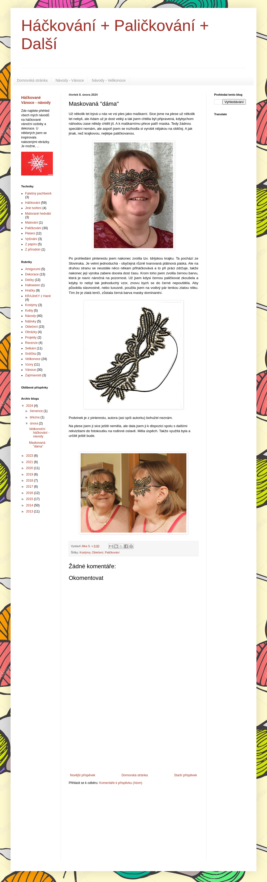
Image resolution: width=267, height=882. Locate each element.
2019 (30, 474)
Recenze (31, 343)
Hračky (30, 290)
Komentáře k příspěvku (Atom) (120, 783)
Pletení (30, 233)
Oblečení (97, 552)
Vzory (29, 364)
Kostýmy (85, 552)
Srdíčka (30, 353)
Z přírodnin (32, 249)
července (37, 411)
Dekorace (32, 274)
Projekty (30, 337)
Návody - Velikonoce (109, 80)
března (35, 417)
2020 (30, 468)
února (34, 423)
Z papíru (31, 244)
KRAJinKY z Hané (38, 296)
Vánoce (30, 370)
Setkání (30, 348)
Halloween (32, 285)
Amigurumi (32, 269)
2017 (30, 486)
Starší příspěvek (185, 775)
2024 (30, 406)
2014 (30, 505)
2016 (30, 493)
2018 (30, 480)
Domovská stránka (32, 80)
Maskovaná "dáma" (37, 444)
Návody (30, 316)
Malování (31, 222)
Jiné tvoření (33, 208)
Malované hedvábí (38, 213)
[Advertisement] (133, 734)
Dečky (29, 280)
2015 (30, 499)
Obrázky (31, 332)
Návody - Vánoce (70, 80)
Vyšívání (31, 239)
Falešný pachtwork (38, 193)
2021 (30, 462)
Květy (29, 310)
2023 (30, 456)
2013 (30, 511)
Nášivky (30, 321)
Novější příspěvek (82, 775)
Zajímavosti (33, 375)
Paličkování (112, 552)
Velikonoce (32, 359)
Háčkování (32, 203)
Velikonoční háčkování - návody (39, 432)
